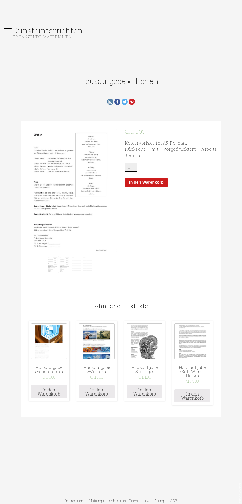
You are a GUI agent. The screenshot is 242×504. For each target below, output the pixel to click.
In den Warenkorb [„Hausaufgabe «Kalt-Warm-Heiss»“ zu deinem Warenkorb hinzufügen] (192, 396)
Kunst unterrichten (48, 31)
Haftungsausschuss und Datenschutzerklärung (126, 500)
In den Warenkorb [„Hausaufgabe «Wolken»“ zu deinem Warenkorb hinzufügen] (96, 392)
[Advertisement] (121, 11)
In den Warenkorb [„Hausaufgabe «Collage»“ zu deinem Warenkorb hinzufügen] (144, 392)
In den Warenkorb (146, 182)
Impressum (74, 500)
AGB (173, 500)
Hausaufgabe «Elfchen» (121, 81)
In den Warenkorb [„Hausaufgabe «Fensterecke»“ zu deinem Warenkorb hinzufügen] (49, 392)
